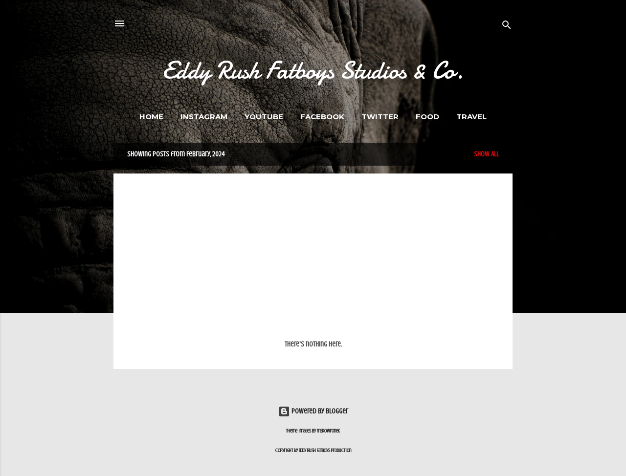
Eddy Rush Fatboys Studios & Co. (313, 70)
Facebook (322, 116)
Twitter (380, 116)
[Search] (507, 27)
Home (151, 116)
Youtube (264, 116)
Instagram (203, 116)
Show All (486, 154)
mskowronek (328, 430)
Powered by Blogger (313, 411)
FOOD (427, 116)
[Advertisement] (313, 261)
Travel (471, 116)
